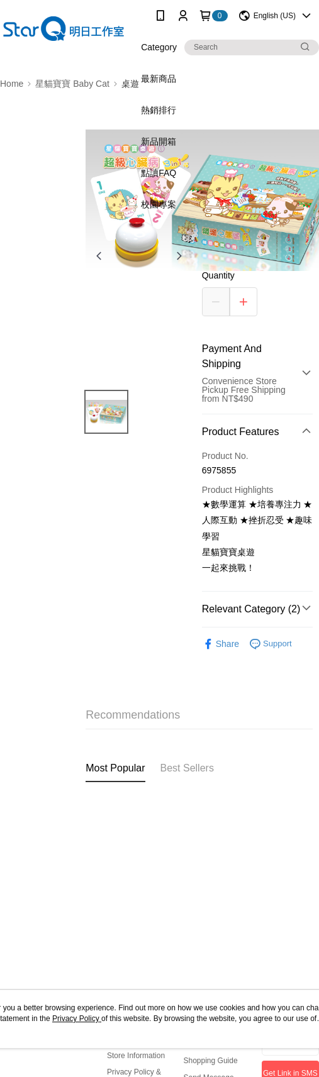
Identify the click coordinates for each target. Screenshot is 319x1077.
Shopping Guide (211, 1060)
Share (220, 644)
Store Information (136, 1055)
